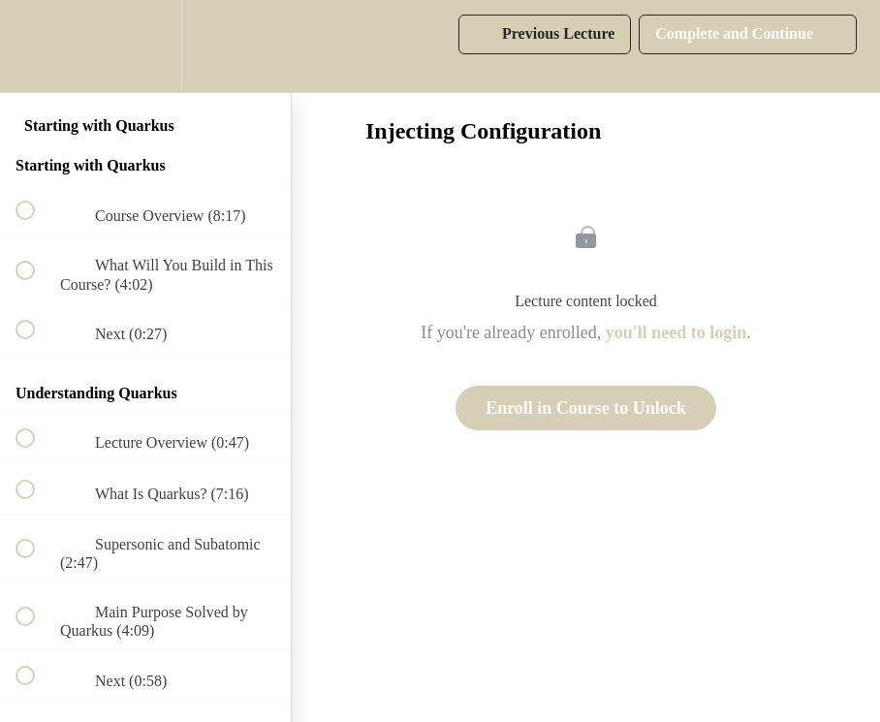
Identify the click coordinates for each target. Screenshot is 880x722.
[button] (36, 46)
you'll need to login (676, 332)
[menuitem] (145, 46)
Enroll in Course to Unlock (586, 408)
